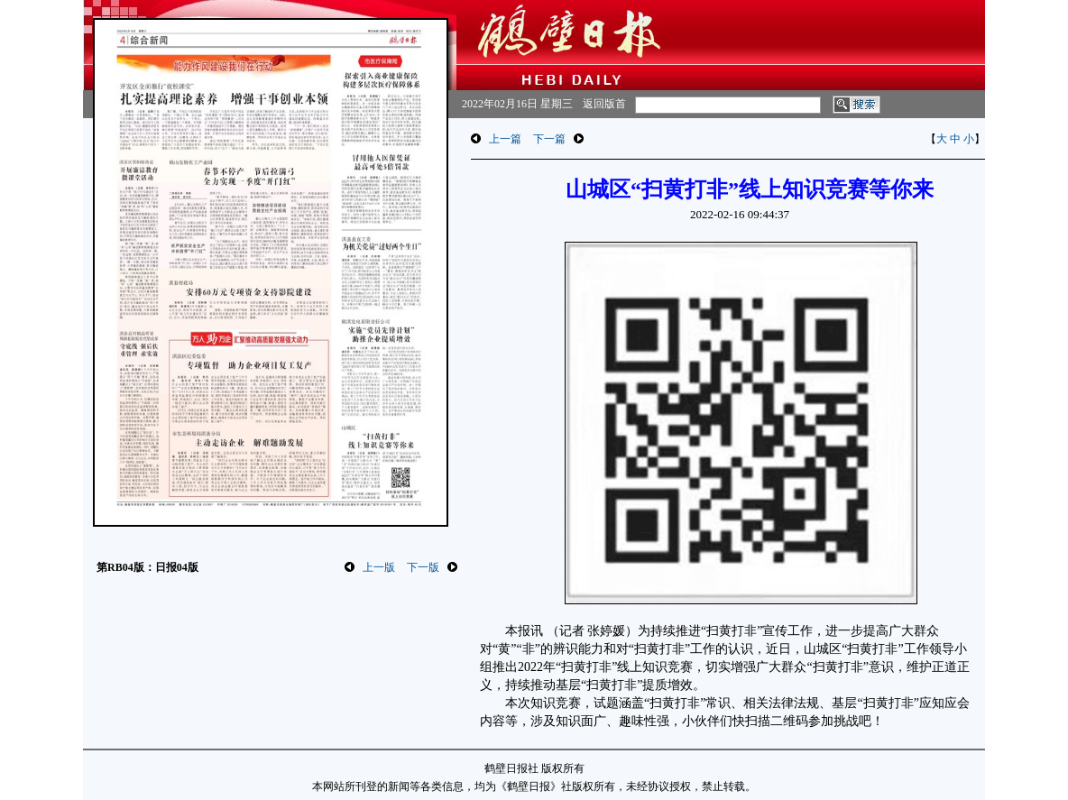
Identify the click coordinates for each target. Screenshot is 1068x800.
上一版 (379, 567)
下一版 (423, 567)
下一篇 (549, 139)
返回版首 (604, 103)
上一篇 (505, 139)
